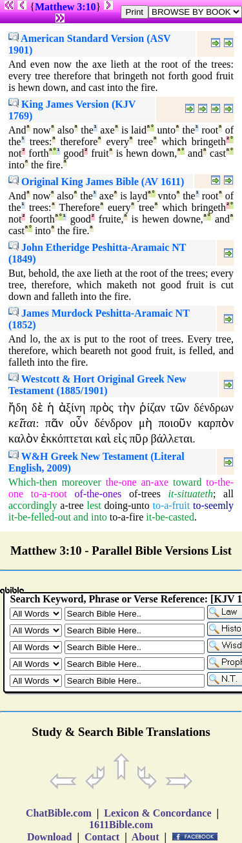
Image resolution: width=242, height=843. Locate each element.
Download (49, 836)
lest (93, 505)
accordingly (32, 505)
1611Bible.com (121, 824)
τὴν (126, 407)
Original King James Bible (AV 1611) (96, 181)
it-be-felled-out (39, 516)
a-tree (71, 505)
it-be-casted (170, 516)
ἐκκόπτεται (66, 438)
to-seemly (213, 505)
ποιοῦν (174, 423)
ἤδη (17, 407)
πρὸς (102, 407)
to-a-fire (126, 516)
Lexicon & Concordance (157, 813)
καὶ (102, 438)
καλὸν (23, 438)
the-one (121, 482)
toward (187, 482)
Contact (102, 836)
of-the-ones (97, 493)
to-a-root (49, 493)
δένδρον (113, 423)
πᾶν (54, 423)
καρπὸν (215, 423)
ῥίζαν (152, 407)
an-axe (155, 482)
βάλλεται (171, 438)
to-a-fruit (171, 505)
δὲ (37, 407)
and (81, 516)
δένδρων (214, 407)
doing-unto (126, 505)
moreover (81, 482)
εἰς (120, 438)
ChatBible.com (58, 813)
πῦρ (138, 438)
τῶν (179, 407)
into (99, 516)
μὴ (145, 423)
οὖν (79, 423)
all (228, 493)
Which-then (32, 482)
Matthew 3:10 (65, 6)
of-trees (145, 493)
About (146, 836)
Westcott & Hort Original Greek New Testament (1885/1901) (97, 384)
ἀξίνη (72, 407)
